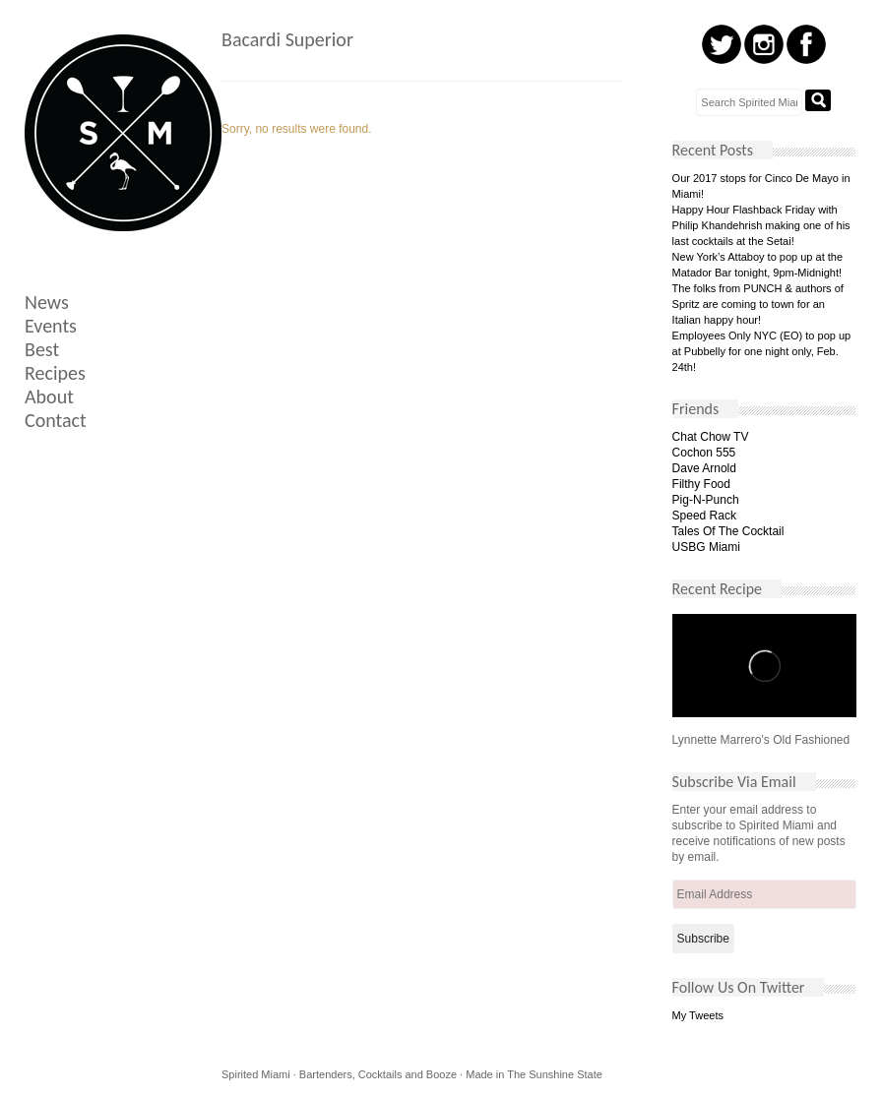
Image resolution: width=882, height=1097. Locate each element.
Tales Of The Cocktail (728, 531)
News (47, 302)
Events (51, 325)
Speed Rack (704, 515)
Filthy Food (701, 484)
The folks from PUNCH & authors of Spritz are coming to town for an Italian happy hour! (758, 304)
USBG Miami (706, 547)
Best (42, 349)
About (49, 396)
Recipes (55, 373)
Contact (56, 420)
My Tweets (698, 1015)
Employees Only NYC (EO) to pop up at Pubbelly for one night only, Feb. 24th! (761, 351)
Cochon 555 (704, 452)
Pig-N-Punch (705, 500)
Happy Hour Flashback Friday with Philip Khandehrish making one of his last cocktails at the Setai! (761, 225)
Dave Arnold (704, 468)
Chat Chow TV (710, 437)
